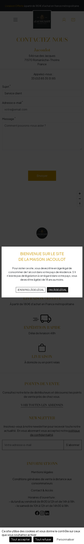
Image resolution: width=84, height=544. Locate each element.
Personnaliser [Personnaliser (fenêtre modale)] (65, 539)
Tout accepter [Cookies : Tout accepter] (20, 539)
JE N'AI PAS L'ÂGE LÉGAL (30, 289)
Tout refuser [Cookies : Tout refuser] (43, 539)
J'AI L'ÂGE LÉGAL (58, 289)
